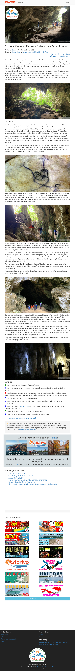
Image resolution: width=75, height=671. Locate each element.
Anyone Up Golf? (16, 478)
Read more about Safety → (28, 430)
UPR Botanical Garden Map (17, 474)
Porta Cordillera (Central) (35, 52)
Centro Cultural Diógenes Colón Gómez (22, 418)
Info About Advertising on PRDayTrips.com (53, 642)
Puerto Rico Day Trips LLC (45, 667)
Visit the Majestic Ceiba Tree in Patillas (21, 476)
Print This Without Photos (60, 54)
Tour (46, 52)
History (19, 52)
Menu (66, 2)
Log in (3, 641)
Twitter (41, 637)
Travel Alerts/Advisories (9, 639)
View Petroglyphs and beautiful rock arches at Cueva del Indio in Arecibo (33, 484)
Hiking (14, 52)
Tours (22, 2)
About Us (4, 637)
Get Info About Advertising (37, 599)
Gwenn (14, 50)
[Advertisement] (37, 497)
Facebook (42, 635)
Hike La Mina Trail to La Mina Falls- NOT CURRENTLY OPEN (28, 480)
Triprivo (53, 437)
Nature (24, 52)
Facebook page (24, 406)
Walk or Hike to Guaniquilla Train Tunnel (22, 482)
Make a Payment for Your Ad (48, 644)
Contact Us (5, 635)
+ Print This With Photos (60, 56)
